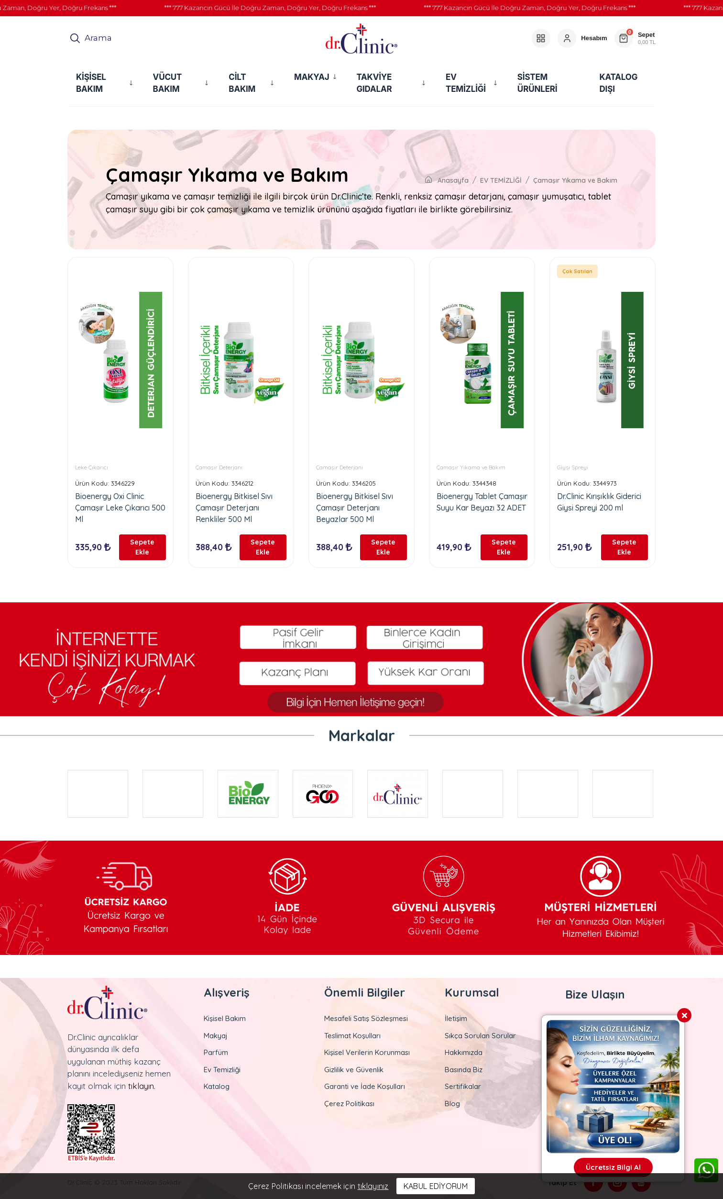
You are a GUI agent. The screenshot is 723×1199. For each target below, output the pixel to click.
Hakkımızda (463, 1052)
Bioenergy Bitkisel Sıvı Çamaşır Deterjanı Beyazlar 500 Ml (354, 507)
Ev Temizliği (222, 1069)
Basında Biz (463, 1069)
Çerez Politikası (349, 1103)
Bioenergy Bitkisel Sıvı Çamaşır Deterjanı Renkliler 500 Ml (234, 507)
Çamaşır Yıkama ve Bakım (575, 180)
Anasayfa (447, 180)
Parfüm (216, 1052)
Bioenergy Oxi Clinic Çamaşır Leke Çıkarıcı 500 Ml (120, 507)
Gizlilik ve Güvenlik (353, 1069)
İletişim (456, 1018)
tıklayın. (141, 1085)
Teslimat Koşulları (352, 1035)
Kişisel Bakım (225, 1018)
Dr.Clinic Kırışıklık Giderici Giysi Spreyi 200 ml (599, 501)
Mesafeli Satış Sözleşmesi (366, 1018)
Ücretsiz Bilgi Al (613, 1167)
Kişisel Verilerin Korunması (367, 1052)
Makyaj (216, 1035)
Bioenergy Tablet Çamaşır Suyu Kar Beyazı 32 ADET (482, 501)
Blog (452, 1103)
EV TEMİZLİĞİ (501, 180)
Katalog (217, 1086)
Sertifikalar (463, 1086)
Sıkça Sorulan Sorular (480, 1035)
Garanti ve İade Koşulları (364, 1086)
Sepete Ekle (143, 546)
